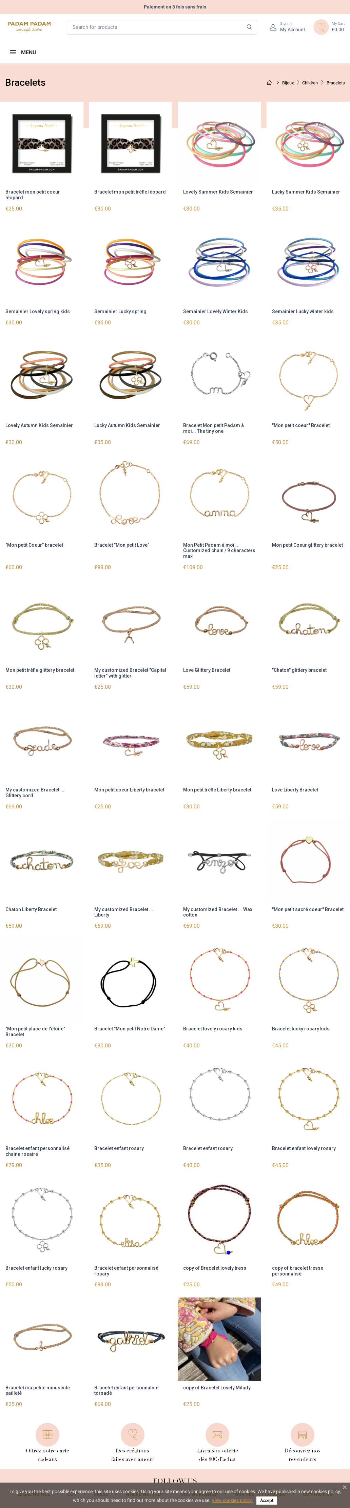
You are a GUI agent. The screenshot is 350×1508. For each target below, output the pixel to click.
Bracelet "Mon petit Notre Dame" (129, 1026)
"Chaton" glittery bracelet (299, 668)
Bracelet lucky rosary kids (301, 1026)
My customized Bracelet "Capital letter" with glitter (130, 671)
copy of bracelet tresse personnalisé (297, 1267)
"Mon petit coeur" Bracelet (301, 424)
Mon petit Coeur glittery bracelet (307, 543)
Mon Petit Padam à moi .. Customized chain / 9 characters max (219, 549)
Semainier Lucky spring (120, 311)
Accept (266, 1500)
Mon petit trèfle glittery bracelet (39, 668)
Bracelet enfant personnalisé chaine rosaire (37, 1148)
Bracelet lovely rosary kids (212, 1026)
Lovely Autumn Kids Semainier (39, 424)
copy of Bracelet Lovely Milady (217, 1383)
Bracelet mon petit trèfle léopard (130, 192)
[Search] (249, 27)
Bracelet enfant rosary (119, 1145)
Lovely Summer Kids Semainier (218, 192)
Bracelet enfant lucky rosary (36, 1264)
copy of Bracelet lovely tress (214, 1264)
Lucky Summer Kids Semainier (306, 192)
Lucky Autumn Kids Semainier (127, 424)
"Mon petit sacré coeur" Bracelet (308, 907)
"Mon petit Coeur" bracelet (34, 543)
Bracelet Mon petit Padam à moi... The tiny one (213, 427)
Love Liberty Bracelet (295, 787)
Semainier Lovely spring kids (37, 311)
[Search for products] (162, 27)
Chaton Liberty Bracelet (31, 907)
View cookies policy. (232, 1500)
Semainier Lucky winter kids (303, 311)
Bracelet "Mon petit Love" (121, 543)
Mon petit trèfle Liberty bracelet (217, 787)
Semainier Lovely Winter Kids (215, 311)
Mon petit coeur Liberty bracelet (129, 787)
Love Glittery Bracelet (206, 668)
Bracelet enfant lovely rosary (304, 1145)
